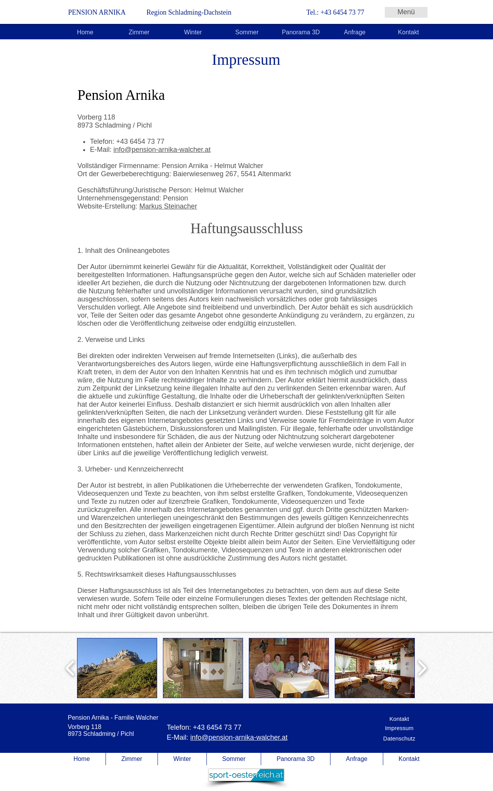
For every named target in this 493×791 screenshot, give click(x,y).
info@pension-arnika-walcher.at (161, 149)
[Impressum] (399, 728)
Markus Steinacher (168, 206)
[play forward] (422, 668)
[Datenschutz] (399, 738)
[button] (117, 668)
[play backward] (70, 668)
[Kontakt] (399, 719)
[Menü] (406, 12)
